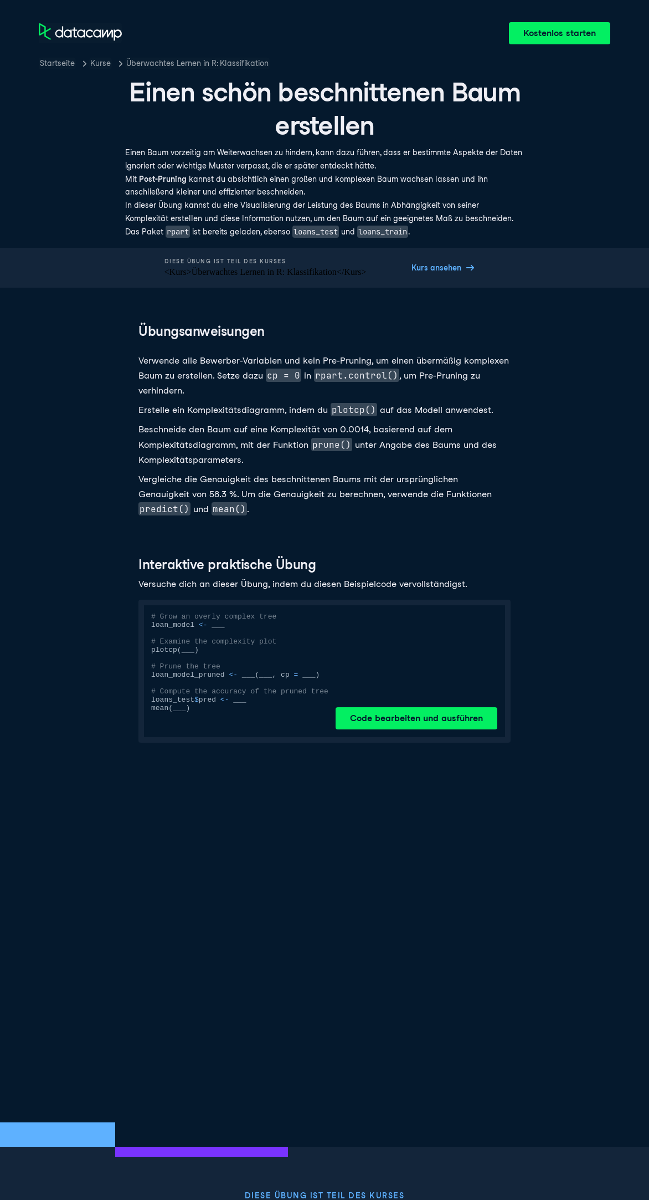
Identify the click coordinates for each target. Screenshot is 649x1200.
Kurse (100, 63)
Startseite (57, 63)
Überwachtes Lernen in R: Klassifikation (197, 63)
